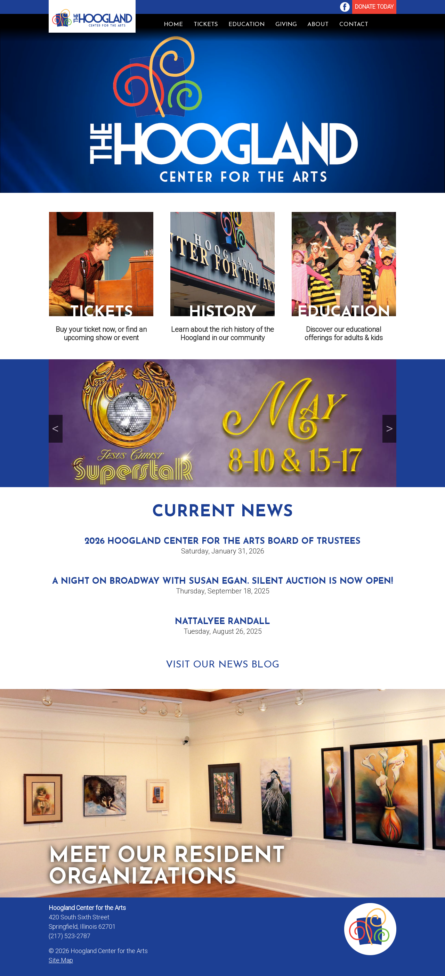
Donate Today (374, 6)
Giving (286, 24)
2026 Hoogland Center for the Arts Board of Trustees (222, 541)
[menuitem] (345, 7)
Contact (353, 24)
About (318, 24)
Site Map (61, 960)
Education (246, 24)
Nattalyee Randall (222, 621)
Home (173, 24)
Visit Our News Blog (222, 665)
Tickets (206, 24)
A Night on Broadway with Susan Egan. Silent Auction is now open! (222, 581)
